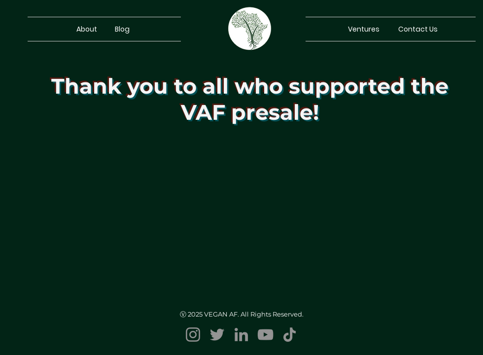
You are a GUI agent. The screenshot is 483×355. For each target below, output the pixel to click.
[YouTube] (265, 334)
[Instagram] (193, 334)
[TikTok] (289, 334)
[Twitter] (217, 334)
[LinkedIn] (241, 334)
